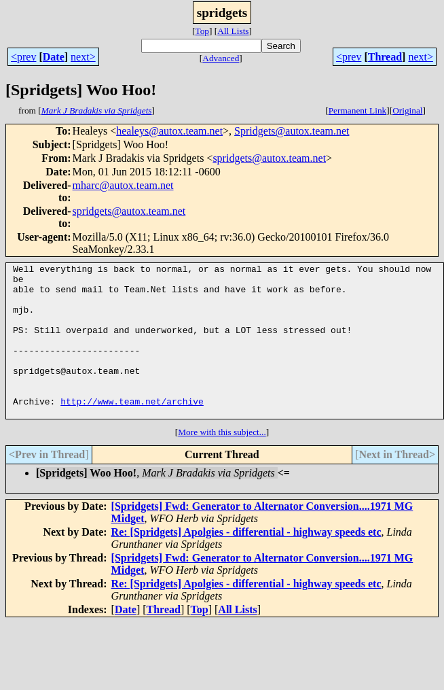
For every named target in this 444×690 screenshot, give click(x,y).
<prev (23, 57)
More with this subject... (222, 463)
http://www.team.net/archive (132, 430)
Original (407, 110)
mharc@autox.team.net (123, 185)
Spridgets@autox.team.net (291, 131)
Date (53, 57)
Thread (385, 57)
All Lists (232, 31)
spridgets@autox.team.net (269, 158)
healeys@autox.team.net (169, 131)
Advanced (220, 58)
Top (202, 31)
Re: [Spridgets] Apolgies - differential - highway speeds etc (246, 562)
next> (83, 57)
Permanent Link (358, 110)
